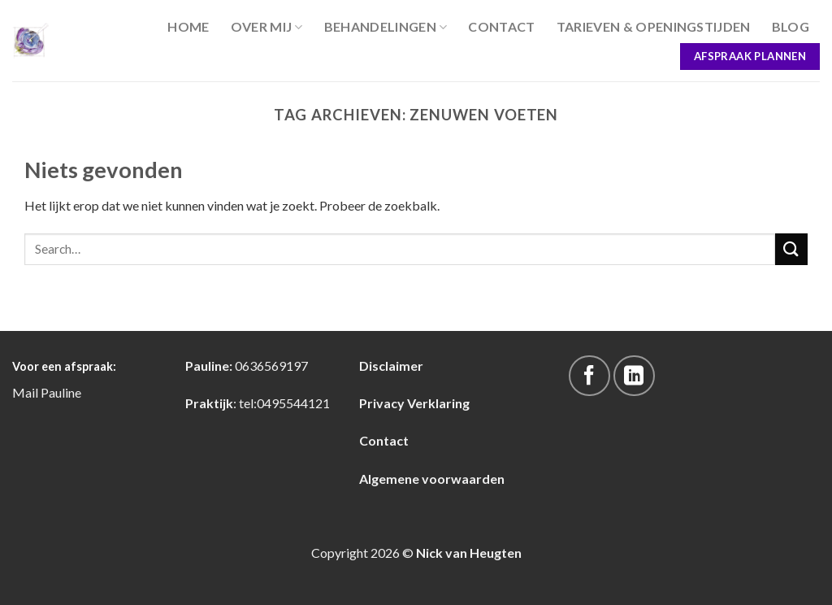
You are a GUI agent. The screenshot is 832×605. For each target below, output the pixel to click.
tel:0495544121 (284, 403)
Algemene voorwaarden (432, 478)
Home (188, 26)
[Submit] (791, 249)
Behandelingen (386, 27)
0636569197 (271, 365)
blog (790, 26)
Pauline (61, 392)
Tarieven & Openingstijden (654, 26)
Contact (501, 26)
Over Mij (267, 27)
